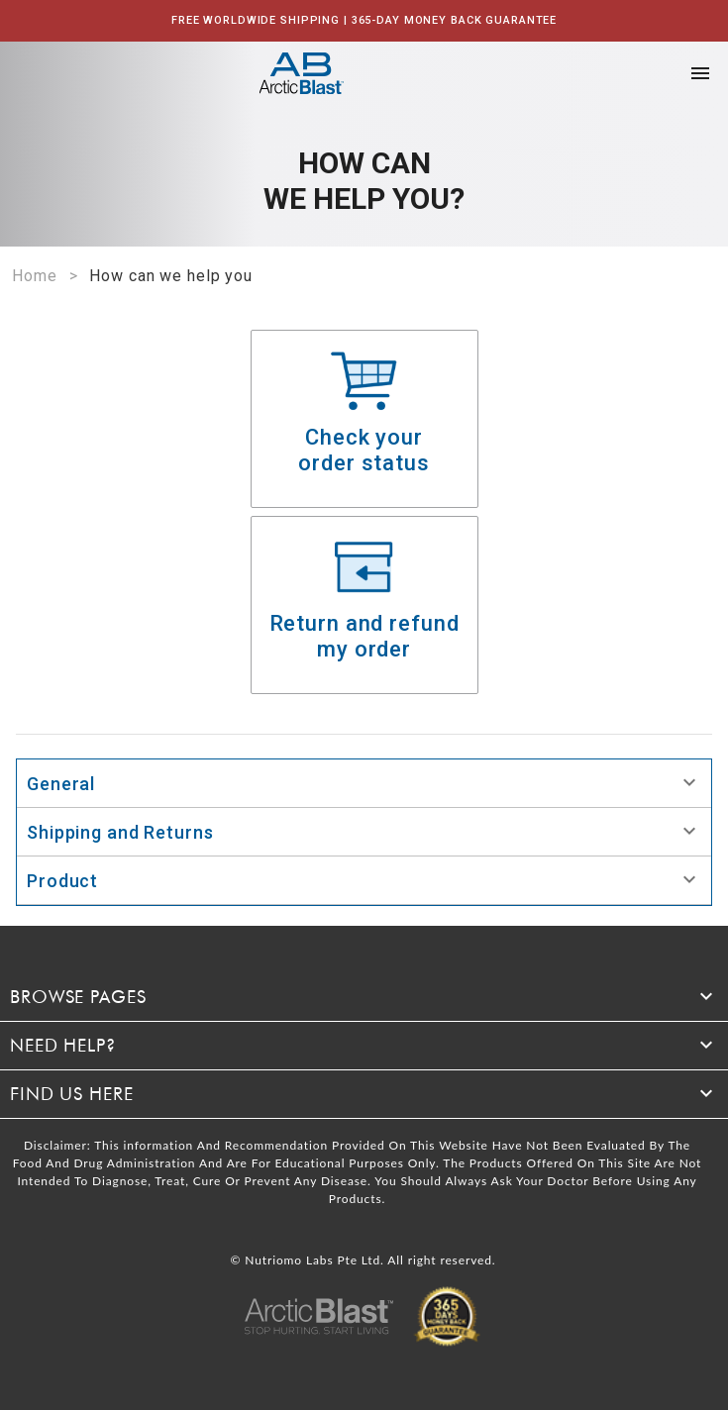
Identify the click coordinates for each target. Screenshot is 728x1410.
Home (34, 275)
